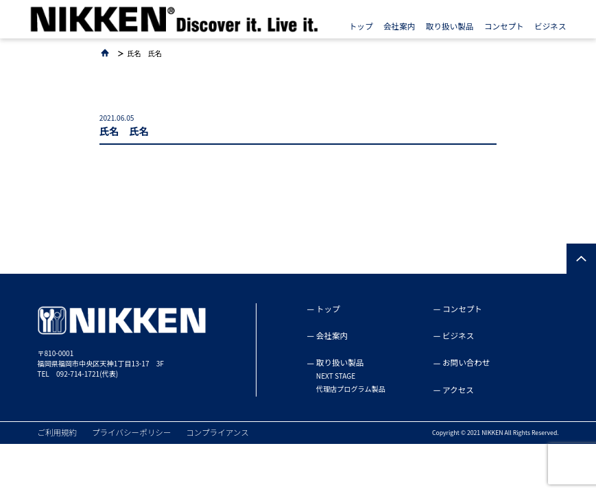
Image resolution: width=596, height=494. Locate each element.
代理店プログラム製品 (350, 389)
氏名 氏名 (144, 53)
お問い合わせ (466, 362)
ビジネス (550, 26)
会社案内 (399, 26)
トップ (361, 26)
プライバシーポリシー (131, 432)
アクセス (458, 389)
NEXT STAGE (335, 376)
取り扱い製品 (449, 26)
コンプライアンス (217, 432)
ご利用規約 (57, 432)
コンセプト (504, 26)
